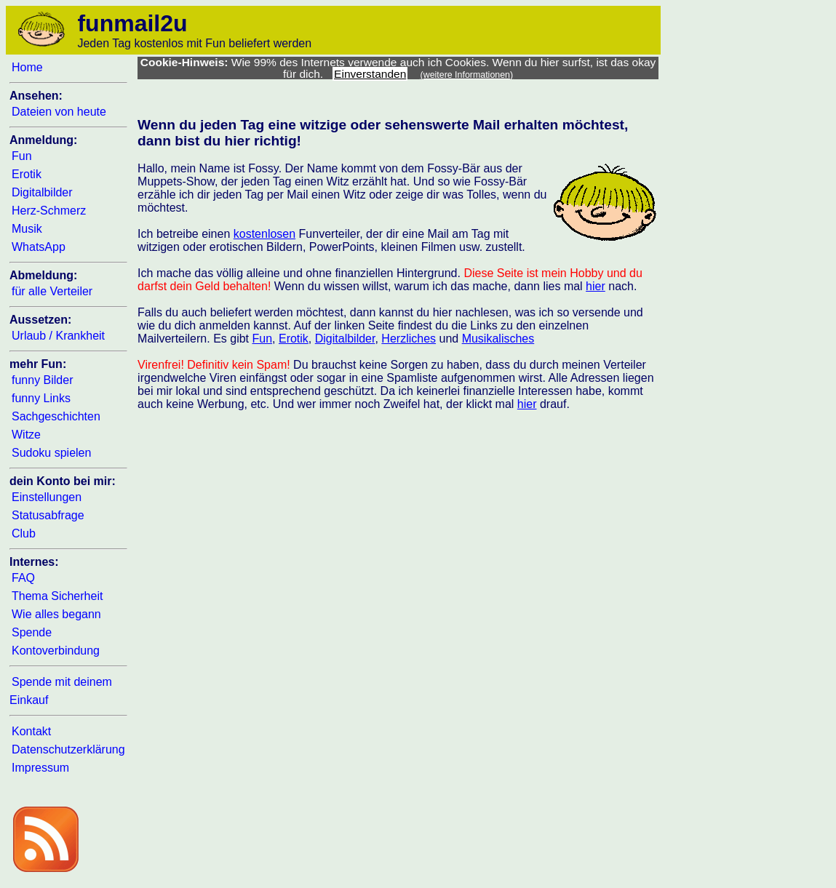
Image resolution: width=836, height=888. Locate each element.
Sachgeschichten (56, 416)
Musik (27, 229)
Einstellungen (46, 497)
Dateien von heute (59, 111)
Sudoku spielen (51, 453)
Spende (32, 632)
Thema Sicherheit (57, 596)
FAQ (23, 578)
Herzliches (408, 338)
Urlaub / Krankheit (58, 335)
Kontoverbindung (56, 650)
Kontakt (31, 731)
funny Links (41, 398)
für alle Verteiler (52, 291)
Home (27, 67)
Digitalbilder (42, 192)
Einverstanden (370, 74)
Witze (26, 434)
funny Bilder (42, 380)
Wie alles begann (56, 614)
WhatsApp (38, 247)
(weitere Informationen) (467, 75)
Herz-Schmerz (49, 210)
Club (24, 533)
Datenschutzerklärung (68, 749)
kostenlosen (264, 234)
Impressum (40, 767)
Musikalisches (498, 338)
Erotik (26, 174)
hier (595, 286)
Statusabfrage (48, 515)
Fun (22, 156)
